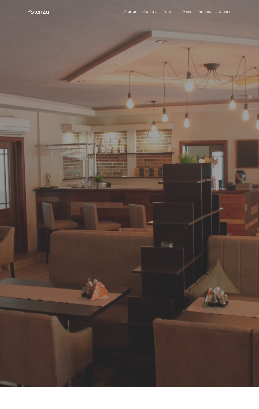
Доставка (149, 12)
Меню (187, 12)
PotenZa (38, 11)
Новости (169, 12)
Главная (130, 12)
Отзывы (224, 12)
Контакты (205, 12)
